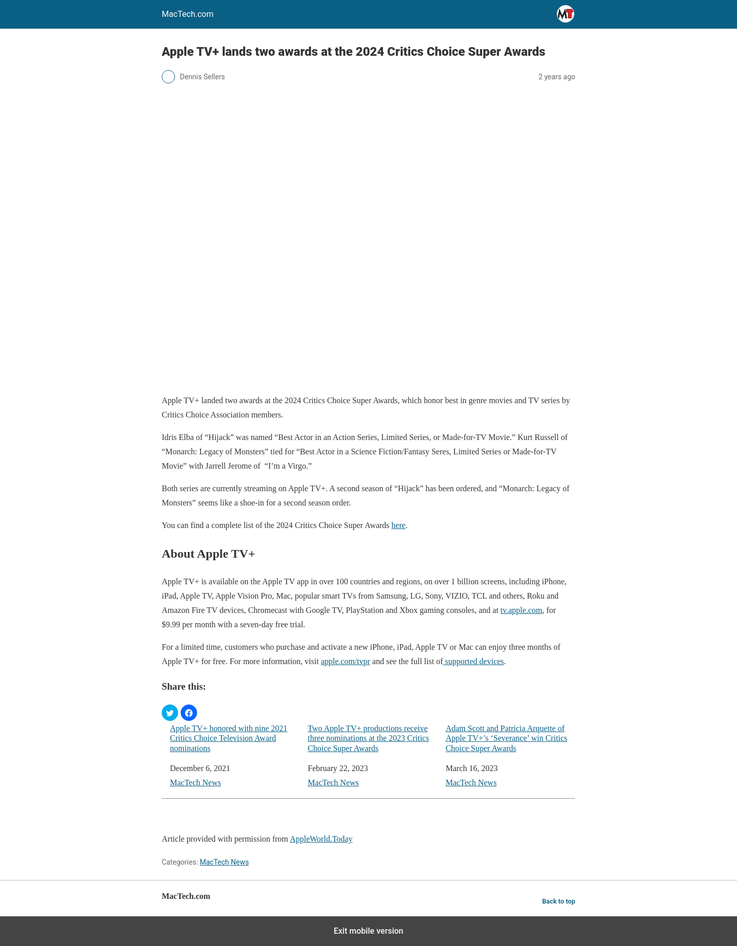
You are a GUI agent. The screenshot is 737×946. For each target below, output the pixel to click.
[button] (170, 713)
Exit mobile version (368, 931)
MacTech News (195, 782)
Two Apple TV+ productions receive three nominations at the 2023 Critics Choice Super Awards (368, 738)
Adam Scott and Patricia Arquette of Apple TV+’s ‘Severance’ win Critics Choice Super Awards (507, 738)
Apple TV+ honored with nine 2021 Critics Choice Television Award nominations (229, 738)
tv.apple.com (522, 610)
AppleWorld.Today (321, 838)
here (399, 525)
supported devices (473, 661)
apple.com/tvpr (345, 661)
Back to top (558, 901)
